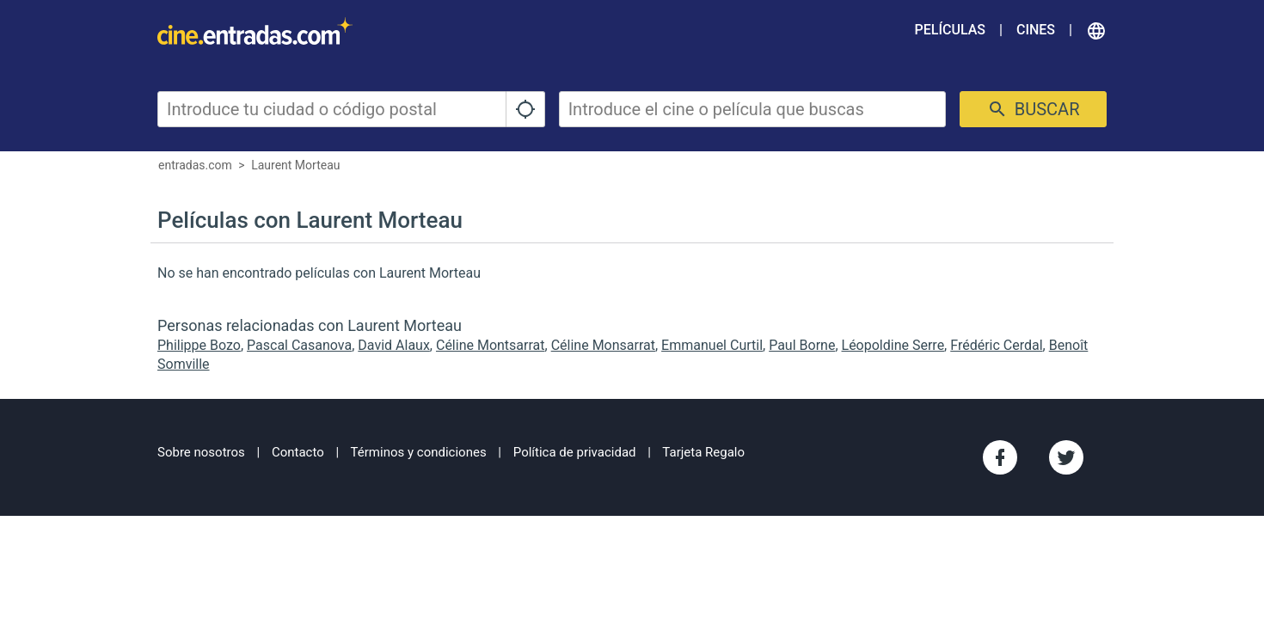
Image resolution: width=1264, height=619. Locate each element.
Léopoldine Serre (893, 345)
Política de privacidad (574, 452)
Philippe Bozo (199, 345)
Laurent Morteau (295, 165)
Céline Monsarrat (603, 345)
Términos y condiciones (419, 452)
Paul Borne (802, 345)
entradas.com (195, 165)
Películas (950, 29)
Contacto (298, 452)
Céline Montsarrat (490, 345)
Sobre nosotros (201, 452)
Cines (1035, 29)
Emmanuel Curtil (712, 345)
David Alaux (394, 345)
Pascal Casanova (299, 345)
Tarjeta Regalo (703, 452)
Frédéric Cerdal (996, 345)
